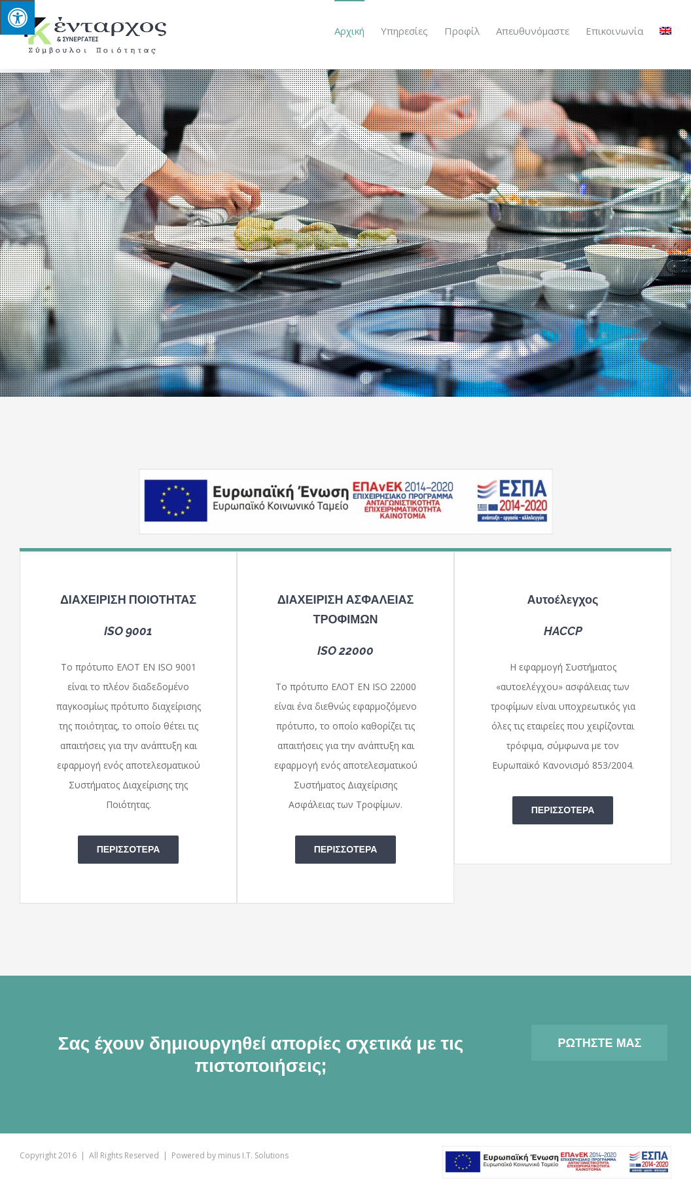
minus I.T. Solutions (253, 1154)
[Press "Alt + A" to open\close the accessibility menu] (17, 17)
